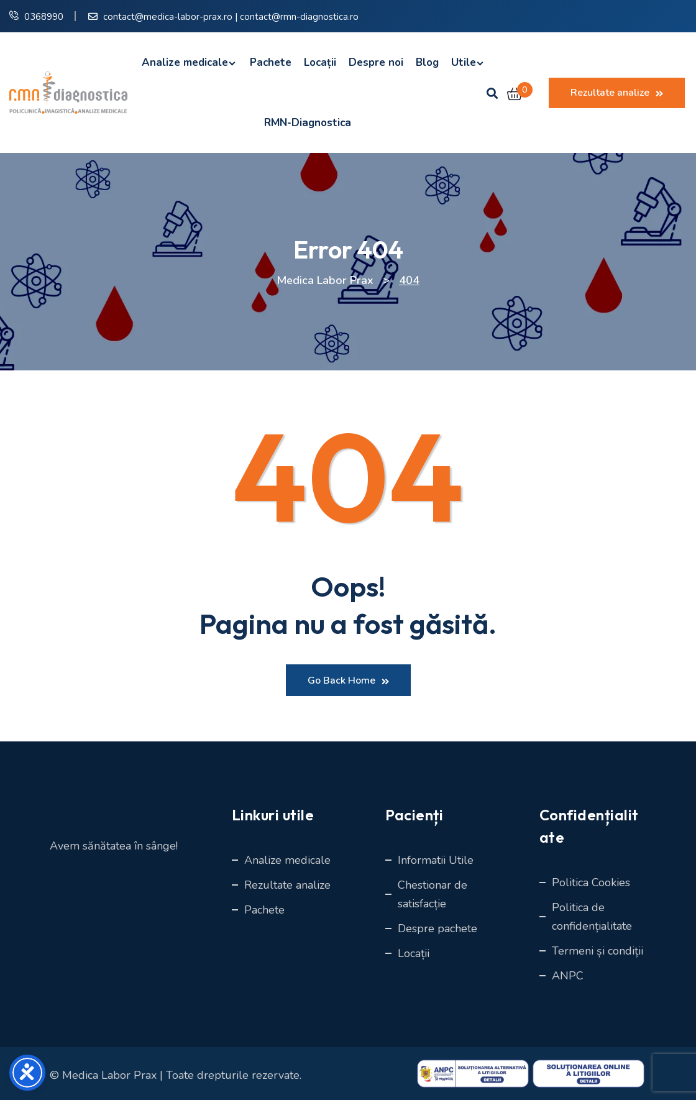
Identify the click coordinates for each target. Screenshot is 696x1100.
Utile (463, 62)
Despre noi (376, 62)
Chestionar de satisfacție (432, 894)
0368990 (43, 17)
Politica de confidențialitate (592, 916)
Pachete (270, 62)
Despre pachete (437, 928)
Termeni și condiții (597, 950)
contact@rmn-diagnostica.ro (299, 17)
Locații (320, 62)
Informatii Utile (436, 860)
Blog (427, 62)
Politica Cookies (591, 882)
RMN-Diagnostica (304, 123)
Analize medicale (185, 62)
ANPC (568, 975)
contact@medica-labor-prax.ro (167, 17)
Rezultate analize (616, 92)
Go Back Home (348, 680)
